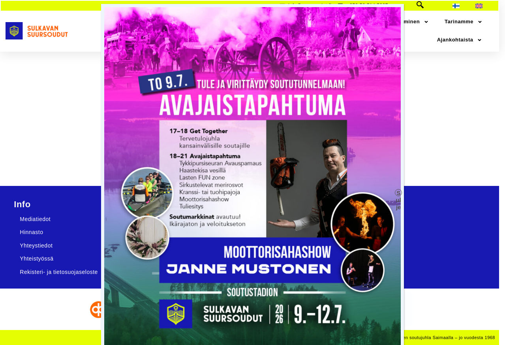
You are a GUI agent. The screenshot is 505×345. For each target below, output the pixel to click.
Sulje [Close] (398, 192)
